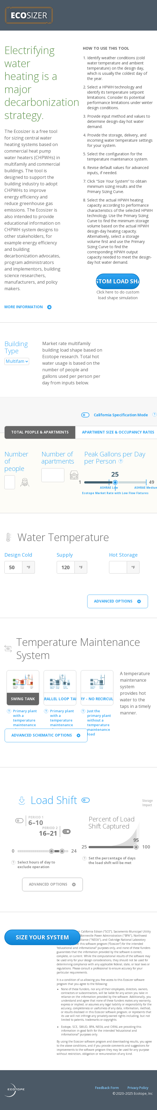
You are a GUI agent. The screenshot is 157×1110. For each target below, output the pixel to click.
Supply (65, 555)
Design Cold (18, 555)
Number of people (16, 461)
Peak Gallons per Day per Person (114, 457)
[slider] (115, 482)
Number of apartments (57, 457)
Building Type (16, 347)
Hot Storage (123, 555)
